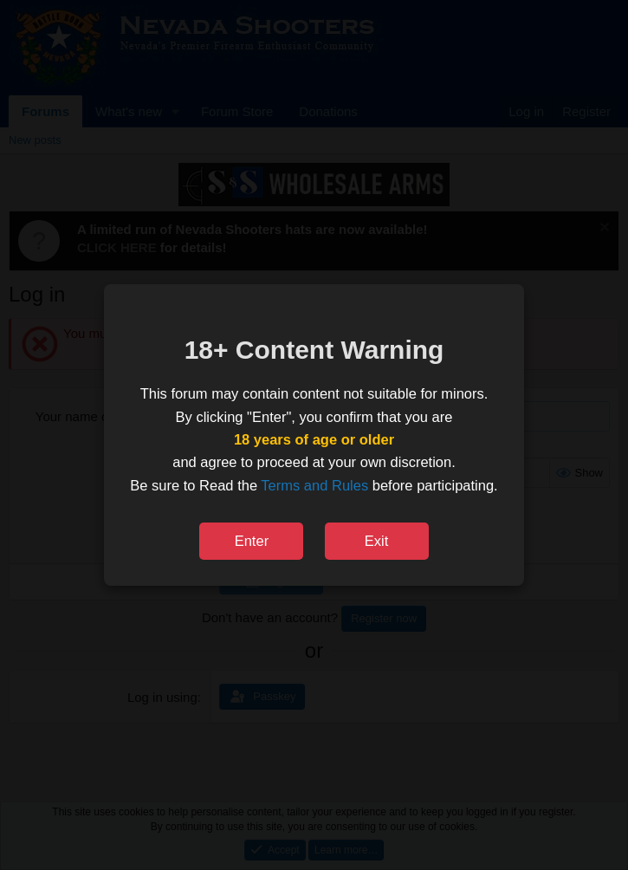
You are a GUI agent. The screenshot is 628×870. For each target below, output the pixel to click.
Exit (377, 541)
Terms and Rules (314, 485)
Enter (252, 541)
